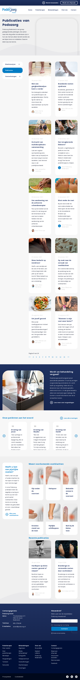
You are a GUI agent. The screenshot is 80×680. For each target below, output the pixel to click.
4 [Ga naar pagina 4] (33, 357)
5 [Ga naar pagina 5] (36, 357)
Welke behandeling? (23, 652)
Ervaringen (22, 668)
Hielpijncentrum (24, 659)
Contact (73, 10)
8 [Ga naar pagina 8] (45, 357)
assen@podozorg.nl (19, 626)
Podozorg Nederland (38, 656)
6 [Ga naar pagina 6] (39, 357)
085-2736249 (17, 623)
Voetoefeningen (10, 76)
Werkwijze (5, 656)
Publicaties (9, 70)
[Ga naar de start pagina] (29, 357)
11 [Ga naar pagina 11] (56, 357)
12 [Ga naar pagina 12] (60, 357)
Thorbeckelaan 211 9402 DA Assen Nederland (19, 618)
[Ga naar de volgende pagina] (67, 357)
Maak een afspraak (69, 3)
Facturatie (5, 665)
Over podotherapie (6, 652)
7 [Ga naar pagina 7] (42, 357)
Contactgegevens (56, 648)
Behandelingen (53, 10)
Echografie (22, 656)
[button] (21, 64)
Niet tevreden (55, 660)
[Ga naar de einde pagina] (68, 357)
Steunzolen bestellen (54, 656)
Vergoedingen (7, 659)
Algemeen (22, 648)
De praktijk (38, 648)
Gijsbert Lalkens (37, 652)
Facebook (54, 663)
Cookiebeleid (19, 677)
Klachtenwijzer (10, 64)
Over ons (65, 10)
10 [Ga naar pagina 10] (52, 357)
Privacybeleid (6, 677)
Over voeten (6, 648)
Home (30, 10)
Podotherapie (40, 10)
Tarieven (5, 662)
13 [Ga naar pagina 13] (64, 357)
